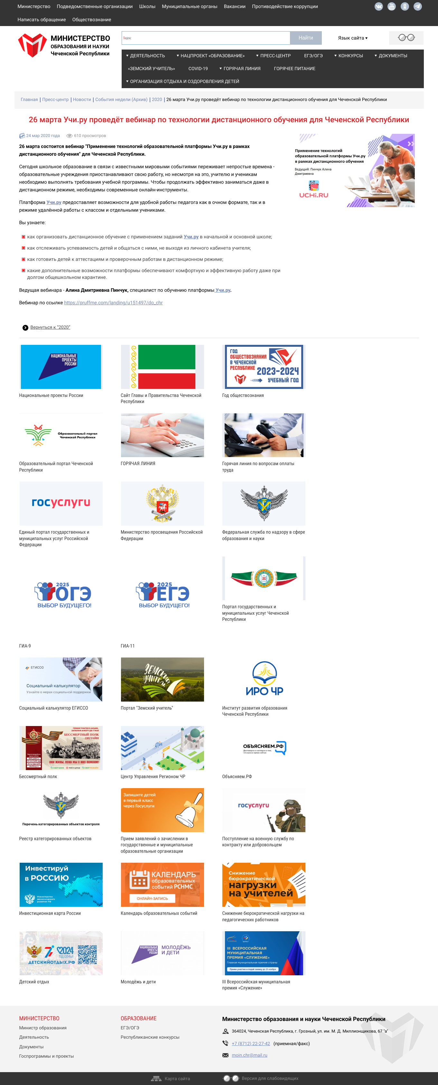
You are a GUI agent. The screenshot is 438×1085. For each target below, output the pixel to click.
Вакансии (235, 6)
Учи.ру (222, 290)
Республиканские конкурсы (150, 1037)
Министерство (34, 6)
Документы (393, 56)
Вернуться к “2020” (50, 327)
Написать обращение (42, 20)
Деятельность (147, 56)
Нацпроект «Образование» (213, 56)
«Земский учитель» (151, 68)
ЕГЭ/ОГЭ (313, 56)
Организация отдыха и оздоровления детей (184, 81)
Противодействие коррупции (285, 6)
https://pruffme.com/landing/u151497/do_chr (113, 303)
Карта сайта (177, 1078)
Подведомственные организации (95, 6)
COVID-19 (198, 68)
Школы (147, 6)
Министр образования (43, 1028)
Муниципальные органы (189, 6)
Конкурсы (351, 56)
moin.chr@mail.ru (249, 1055)
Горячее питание (294, 68)
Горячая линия (242, 68)
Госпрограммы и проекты (46, 1056)
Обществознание (91, 20)
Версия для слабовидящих (270, 1078)
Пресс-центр (275, 56)
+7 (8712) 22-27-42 (251, 1043)
